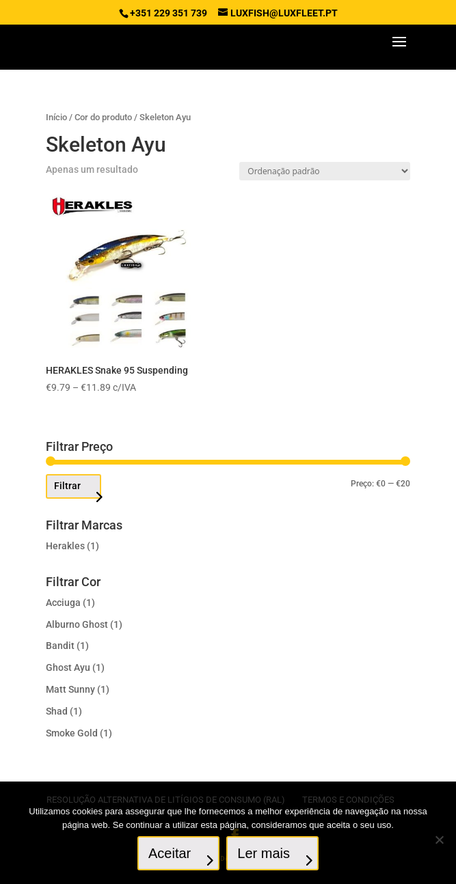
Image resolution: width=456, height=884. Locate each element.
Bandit (60, 645)
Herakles (65, 545)
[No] (439, 839)
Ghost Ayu (68, 667)
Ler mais (263, 853)
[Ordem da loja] (324, 171)
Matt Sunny (70, 689)
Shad (57, 711)
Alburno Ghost (77, 624)
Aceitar (169, 853)
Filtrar (67, 485)
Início (56, 117)
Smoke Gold (72, 733)
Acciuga (63, 602)
